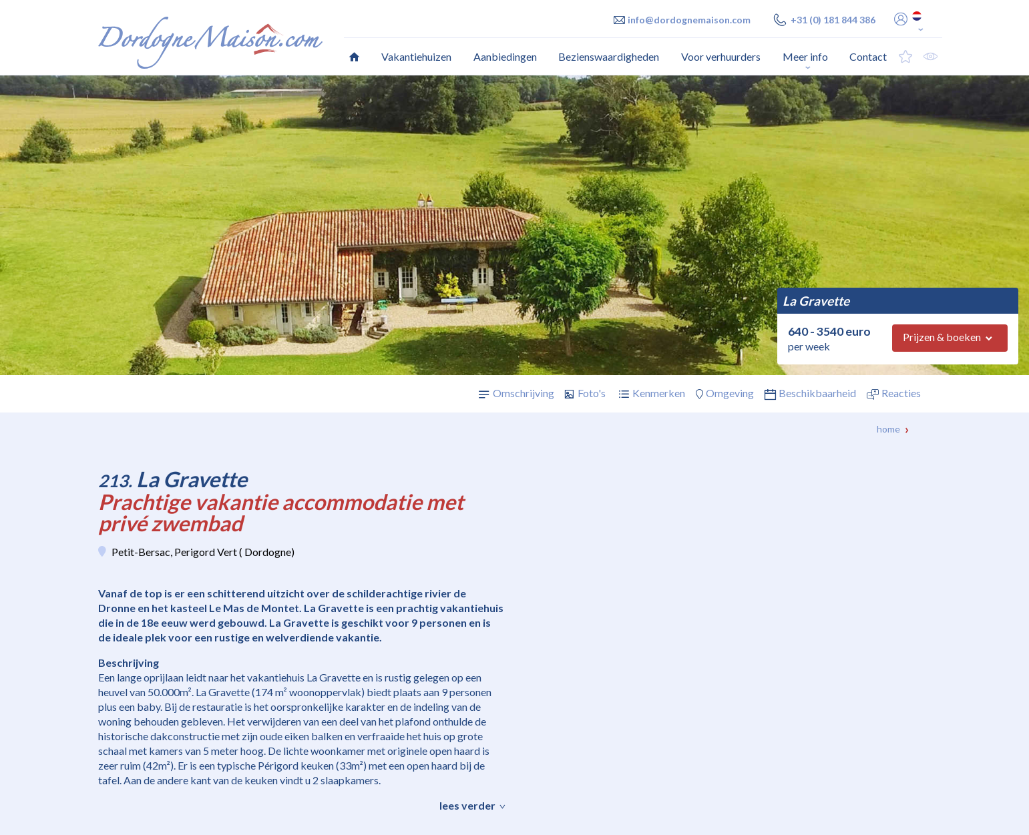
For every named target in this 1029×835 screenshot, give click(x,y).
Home (888, 429)
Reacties (901, 392)
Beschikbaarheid (817, 392)
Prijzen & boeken (942, 336)
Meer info (805, 56)
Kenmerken (658, 392)
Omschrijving (523, 392)
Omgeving (730, 392)
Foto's (592, 392)
